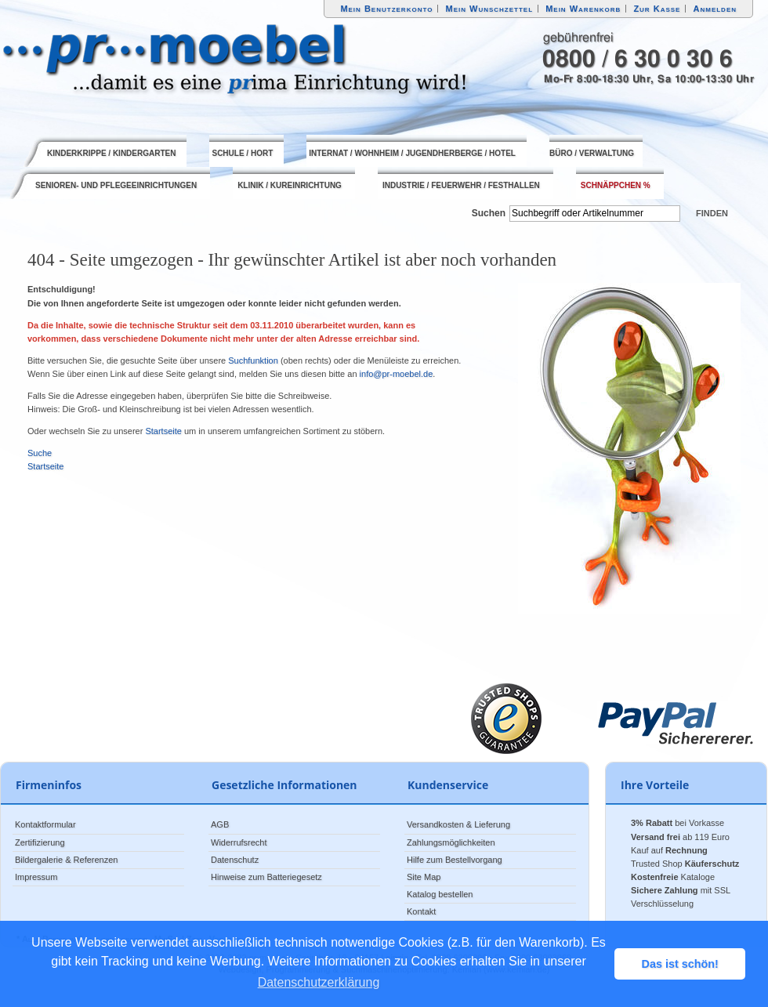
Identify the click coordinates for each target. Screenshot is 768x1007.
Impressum (36, 877)
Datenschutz (235, 859)
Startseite (163, 431)
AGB (220, 824)
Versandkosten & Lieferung (458, 824)
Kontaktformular (45, 824)
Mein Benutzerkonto (386, 8)
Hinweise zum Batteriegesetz (266, 877)
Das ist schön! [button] (680, 964)
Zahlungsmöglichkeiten (451, 842)
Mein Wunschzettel (489, 8)
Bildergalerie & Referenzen (66, 859)
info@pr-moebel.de (396, 374)
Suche (39, 453)
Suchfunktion (253, 360)
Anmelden (715, 8)
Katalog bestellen (440, 894)
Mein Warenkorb (583, 8)
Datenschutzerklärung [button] (319, 982)
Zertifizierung (40, 842)
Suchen (488, 213)
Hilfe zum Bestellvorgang (454, 859)
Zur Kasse (656, 8)
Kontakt (421, 911)
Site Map (423, 877)
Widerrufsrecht (239, 842)
